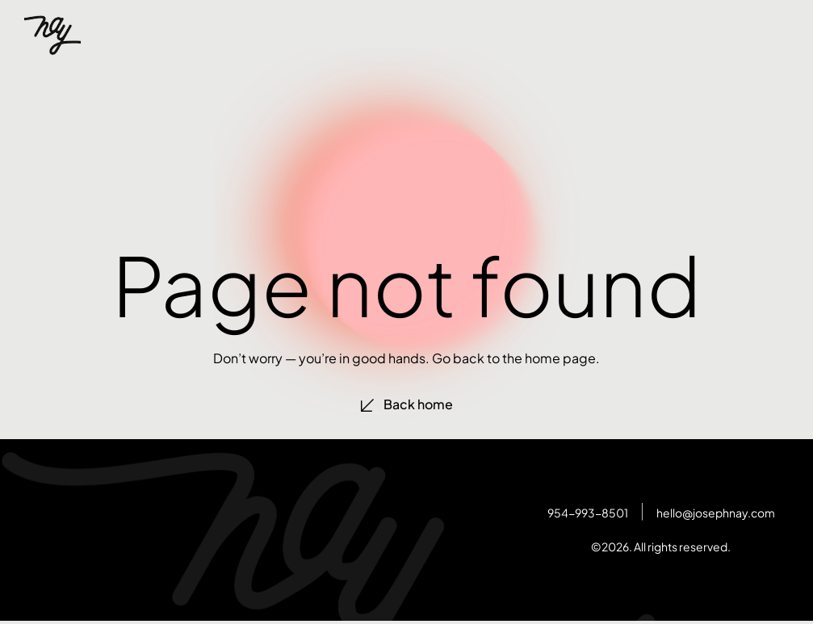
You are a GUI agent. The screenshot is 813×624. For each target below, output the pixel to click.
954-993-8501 (587, 512)
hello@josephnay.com (715, 512)
